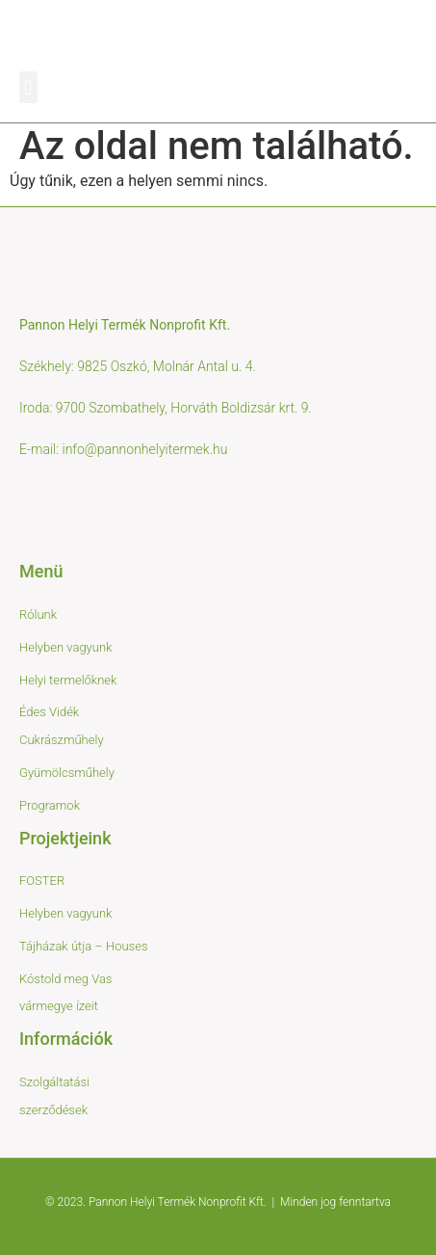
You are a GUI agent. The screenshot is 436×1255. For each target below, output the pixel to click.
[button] (28, 87)
